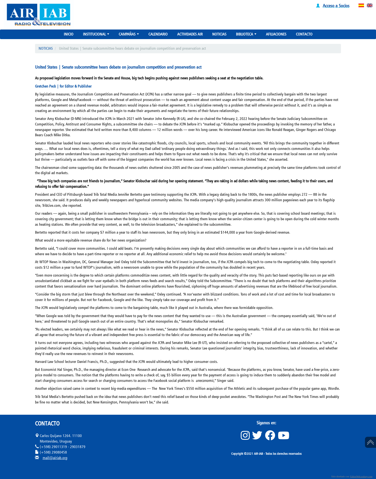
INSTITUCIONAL (96, 35)
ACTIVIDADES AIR (190, 34)
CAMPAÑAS (129, 35)
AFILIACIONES (276, 34)
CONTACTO (304, 34)
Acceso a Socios (336, 5)
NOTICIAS (219, 34)
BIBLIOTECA (246, 35)
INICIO (68, 34)
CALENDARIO (158, 34)
